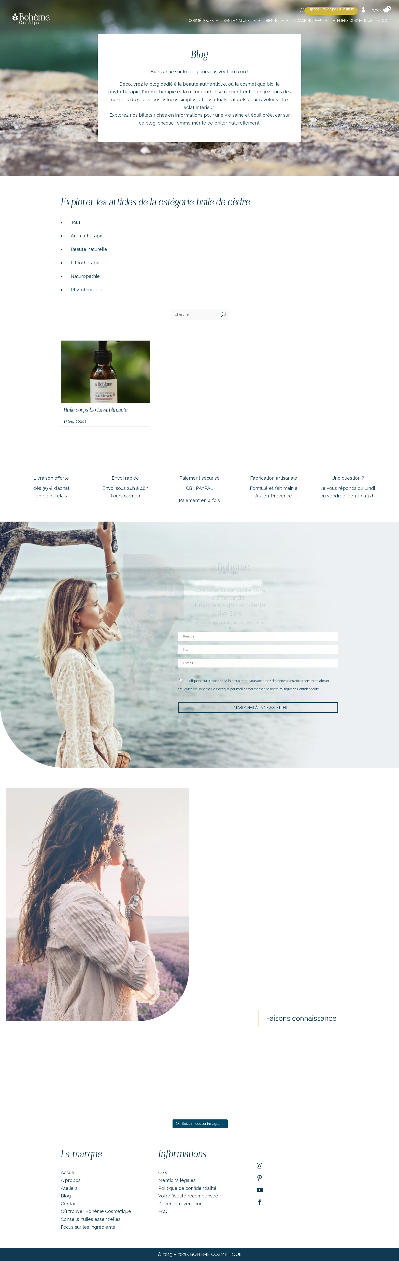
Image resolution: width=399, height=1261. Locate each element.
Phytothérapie (86, 289)
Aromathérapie (87, 235)
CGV (163, 1172)
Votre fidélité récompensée (188, 1195)
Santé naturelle (242, 21)
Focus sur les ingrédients (88, 1227)
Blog (382, 21)
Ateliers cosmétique (352, 21)
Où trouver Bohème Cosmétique (96, 1211)
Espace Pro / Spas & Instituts (331, 9)
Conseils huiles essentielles (91, 1219)
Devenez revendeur (180, 1203)
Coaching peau (311, 21)
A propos (71, 1180)
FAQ (162, 1211)
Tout (75, 222)
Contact (69, 1203)
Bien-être (277, 21)
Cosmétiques (204, 21)
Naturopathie (85, 276)
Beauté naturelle (89, 249)
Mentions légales (177, 1180)
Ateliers (69, 1188)
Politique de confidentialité (187, 1188)
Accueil (69, 1172)
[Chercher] (194, 314)
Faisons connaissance (301, 1018)
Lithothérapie (86, 262)
